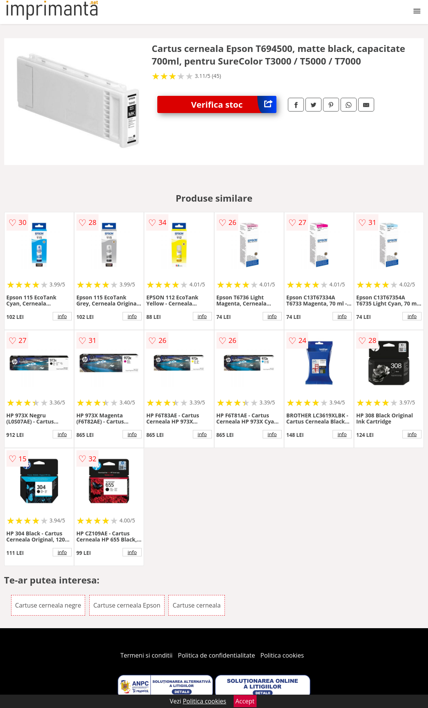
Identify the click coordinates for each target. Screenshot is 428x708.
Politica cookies (282, 655)
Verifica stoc (233, 104)
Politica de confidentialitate (216, 655)
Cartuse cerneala (197, 605)
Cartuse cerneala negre (48, 605)
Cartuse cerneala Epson (127, 605)
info (62, 316)
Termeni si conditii (146, 655)
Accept (245, 701)
